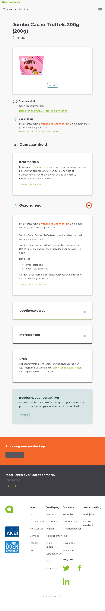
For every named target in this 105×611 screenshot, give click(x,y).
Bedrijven (88, 514)
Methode (51, 514)
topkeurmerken (42, 167)
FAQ (32, 550)
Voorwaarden (70, 550)
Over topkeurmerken (31, 184)
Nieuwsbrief (36, 528)
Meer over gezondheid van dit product (40, 132)
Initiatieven (52, 568)
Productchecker (15, 10)
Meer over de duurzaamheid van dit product (43, 111)
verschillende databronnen (67, 367)
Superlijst (68, 514)
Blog (49, 561)
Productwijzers (71, 521)
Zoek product (15, 454)
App (65, 536)
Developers (69, 543)
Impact (50, 528)
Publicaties (52, 521)
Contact (34, 536)
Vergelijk (53, 85)
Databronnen (53, 554)
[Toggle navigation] (100, 9)
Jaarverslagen (37, 521)
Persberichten (54, 536)
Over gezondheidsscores (32, 284)
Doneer (34, 543)
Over (32, 514)
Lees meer (11, 486)
